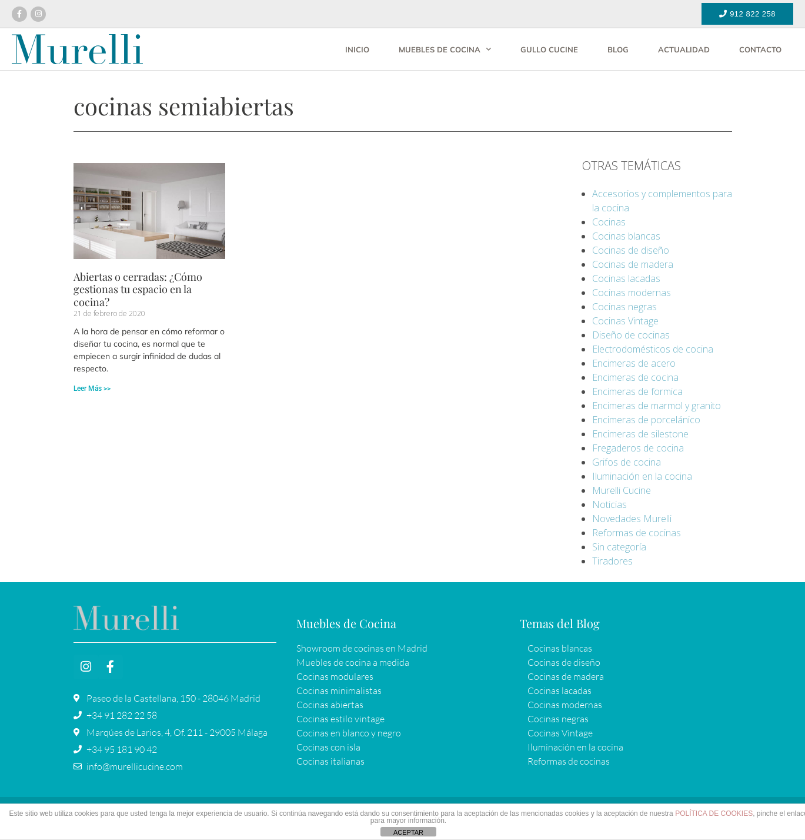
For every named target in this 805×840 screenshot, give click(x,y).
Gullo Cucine (549, 49)
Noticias (609, 504)
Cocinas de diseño (630, 250)
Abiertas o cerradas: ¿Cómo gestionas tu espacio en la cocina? (138, 289)
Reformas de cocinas (636, 532)
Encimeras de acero (634, 363)
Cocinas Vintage (625, 320)
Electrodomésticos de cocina (652, 349)
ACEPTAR (408, 832)
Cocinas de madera (632, 264)
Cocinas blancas (626, 236)
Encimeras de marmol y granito (656, 405)
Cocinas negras (624, 306)
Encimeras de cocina (635, 377)
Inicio (357, 49)
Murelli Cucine (621, 490)
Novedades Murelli (632, 518)
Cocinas (609, 221)
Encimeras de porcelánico (646, 419)
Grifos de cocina (626, 462)
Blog (618, 49)
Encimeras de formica (637, 391)
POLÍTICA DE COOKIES (714, 813)
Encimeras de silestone (640, 433)
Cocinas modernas (631, 292)
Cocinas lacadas (626, 278)
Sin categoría (619, 546)
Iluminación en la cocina (642, 476)
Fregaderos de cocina (638, 447)
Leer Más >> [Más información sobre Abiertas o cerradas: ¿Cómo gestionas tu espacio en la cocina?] (92, 388)
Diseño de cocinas (631, 334)
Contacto (760, 49)
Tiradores (612, 561)
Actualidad (684, 49)
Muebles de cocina (445, 49)
